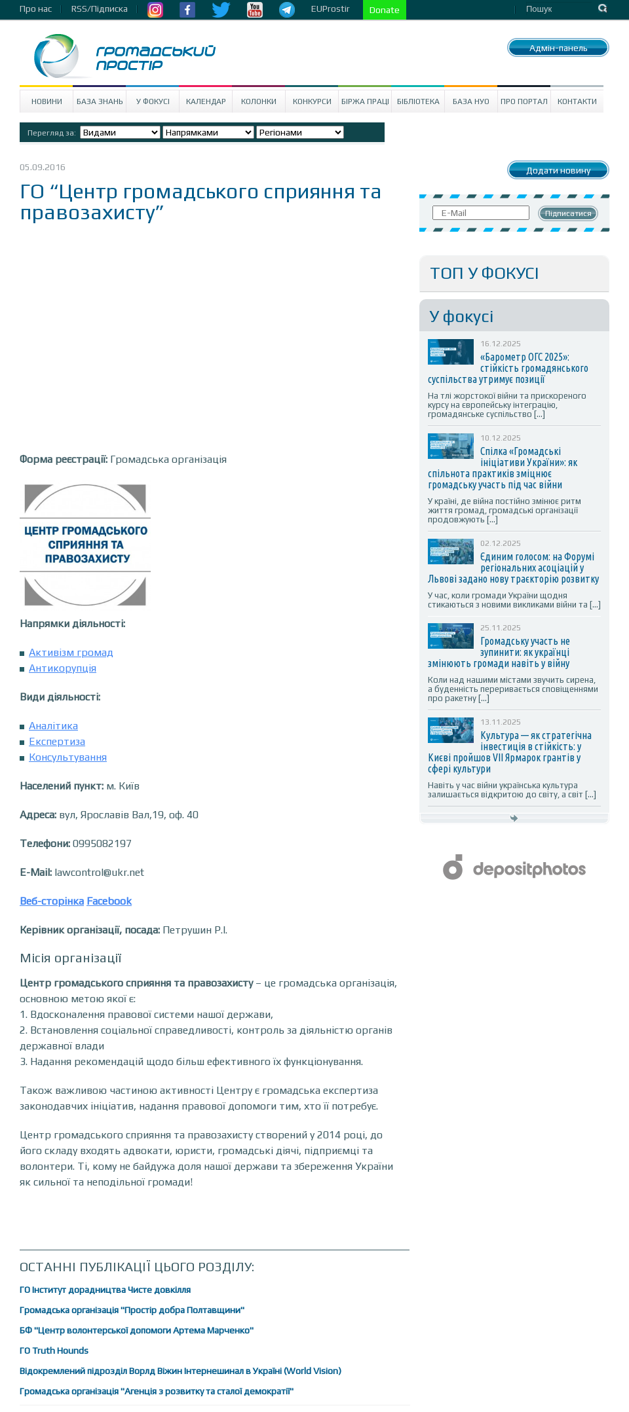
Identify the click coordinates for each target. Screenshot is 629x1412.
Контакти (577, 101)
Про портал (524, 101)
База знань (100, 101)
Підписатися (568, 213)
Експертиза (57, 741)
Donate (385, 10)
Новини (46, 101)
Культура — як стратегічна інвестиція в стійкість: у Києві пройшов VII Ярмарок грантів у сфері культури (510, 751)
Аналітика (53, 725)
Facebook (109, 901)
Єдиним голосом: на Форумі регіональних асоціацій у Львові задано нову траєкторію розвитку (513, 568)
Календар (206, 101)
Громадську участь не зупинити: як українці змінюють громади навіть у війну (499, 652)
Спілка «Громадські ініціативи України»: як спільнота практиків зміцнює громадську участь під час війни (502, 467)
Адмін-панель (558, 48)
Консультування (68, 757)
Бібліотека (418, 101)
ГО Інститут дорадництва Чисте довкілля (105, 1289)
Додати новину (558, 170)
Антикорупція (62, 668)
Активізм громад (71, 652)
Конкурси (312, 101)
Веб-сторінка (52, 901)
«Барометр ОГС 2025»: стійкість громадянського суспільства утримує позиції (508, 368)
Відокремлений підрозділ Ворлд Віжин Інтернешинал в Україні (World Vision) (180, 1371)
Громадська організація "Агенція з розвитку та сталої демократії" (157, 1391)
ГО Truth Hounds (54, 1350)
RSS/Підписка (99, 8)
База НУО (471, 101)
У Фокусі (153, 101)
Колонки (258, 101)
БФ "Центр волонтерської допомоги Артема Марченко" (137, 1330)
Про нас (36, 8)
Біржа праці (365, 101)
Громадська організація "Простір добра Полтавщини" (132, 1310)
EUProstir (330, 8)
